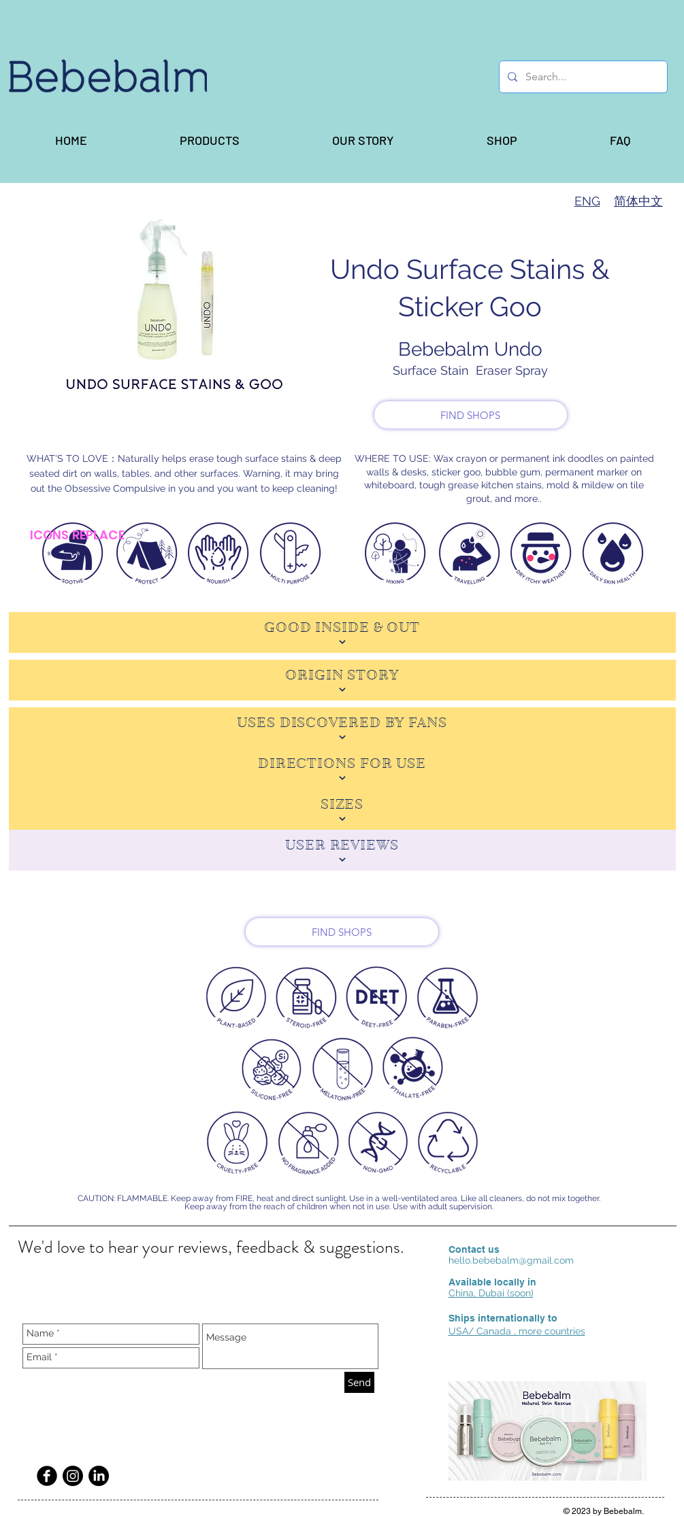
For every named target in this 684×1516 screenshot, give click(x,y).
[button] (209, 140)
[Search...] (581, 76)
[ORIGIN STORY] (342, 680)
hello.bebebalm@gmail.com (511, 1260)
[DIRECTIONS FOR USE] (342, 768)
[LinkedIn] (98, 1476)
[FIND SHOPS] (470, 414)
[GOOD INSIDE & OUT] (342, 632)
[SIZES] (342, 809)
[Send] (359, 1382)
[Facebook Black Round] (47, 1476)
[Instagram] (73, 1476)
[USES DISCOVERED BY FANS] (342, 727)
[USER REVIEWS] (342, 850)
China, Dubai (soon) (491, 1292)
